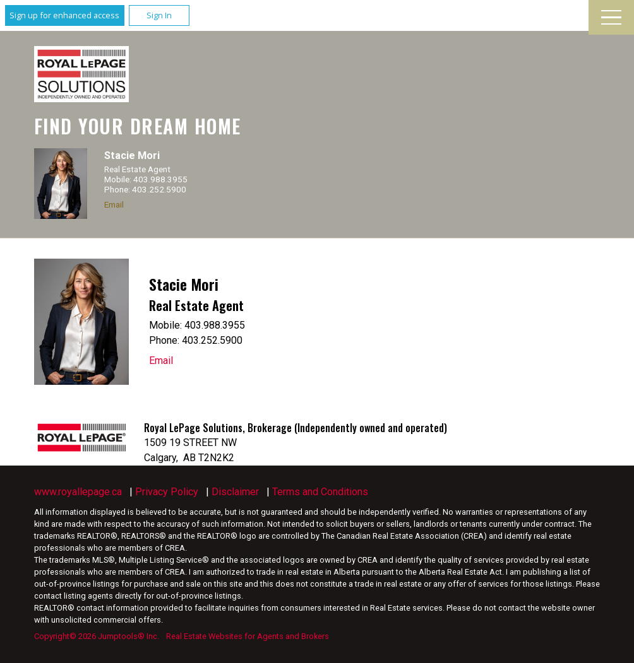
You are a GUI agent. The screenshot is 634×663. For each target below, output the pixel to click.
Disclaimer (235, 492)
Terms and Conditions (320, 492)
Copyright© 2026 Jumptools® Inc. (96, 636)
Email (114, 204)
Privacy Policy (166, 492)
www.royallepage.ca (78, 492)
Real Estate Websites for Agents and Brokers (247, 636)
